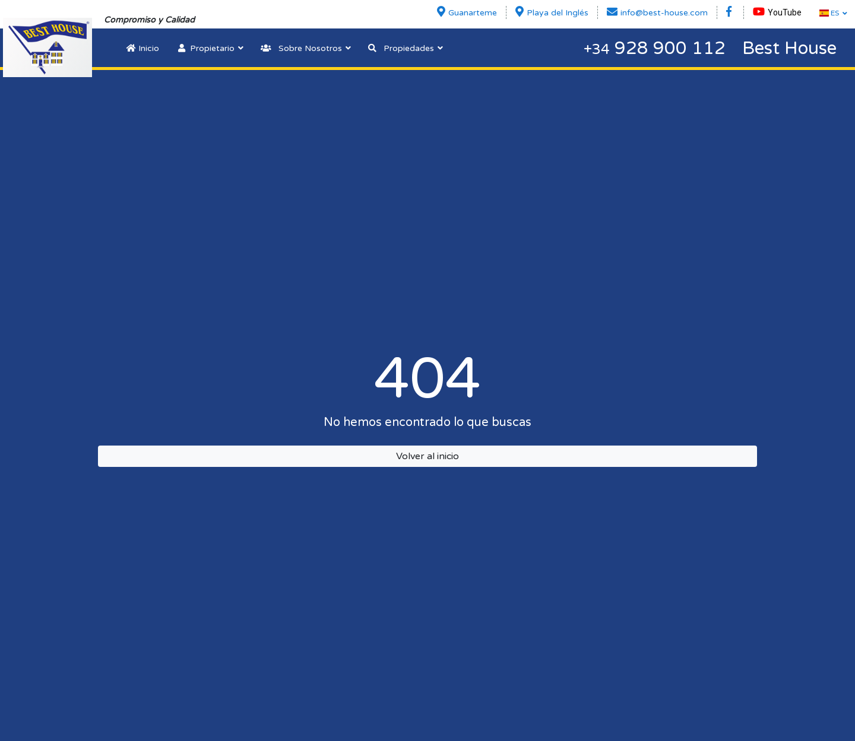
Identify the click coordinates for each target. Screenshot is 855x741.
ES (829, 13)
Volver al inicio (427, 456)
